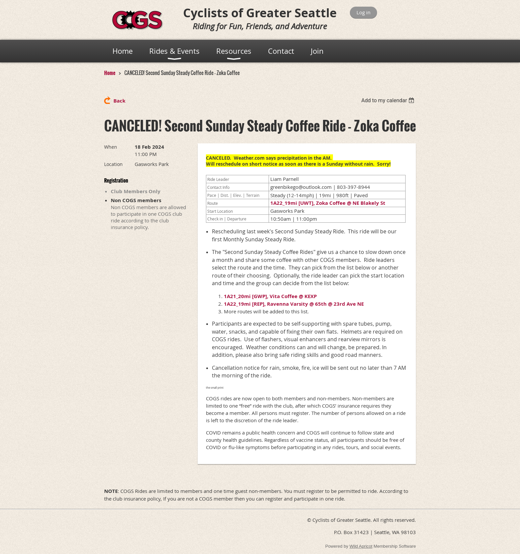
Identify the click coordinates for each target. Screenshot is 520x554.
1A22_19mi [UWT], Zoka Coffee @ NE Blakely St (327, 202)
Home (109, 72)
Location (113, 164)
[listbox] (388, 100)
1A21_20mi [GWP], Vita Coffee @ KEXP (270, 296)
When (110, 147)
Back (119, 100)
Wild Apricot (361, 546)
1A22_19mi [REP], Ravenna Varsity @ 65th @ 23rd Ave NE (294, 303)
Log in (363, 12)
